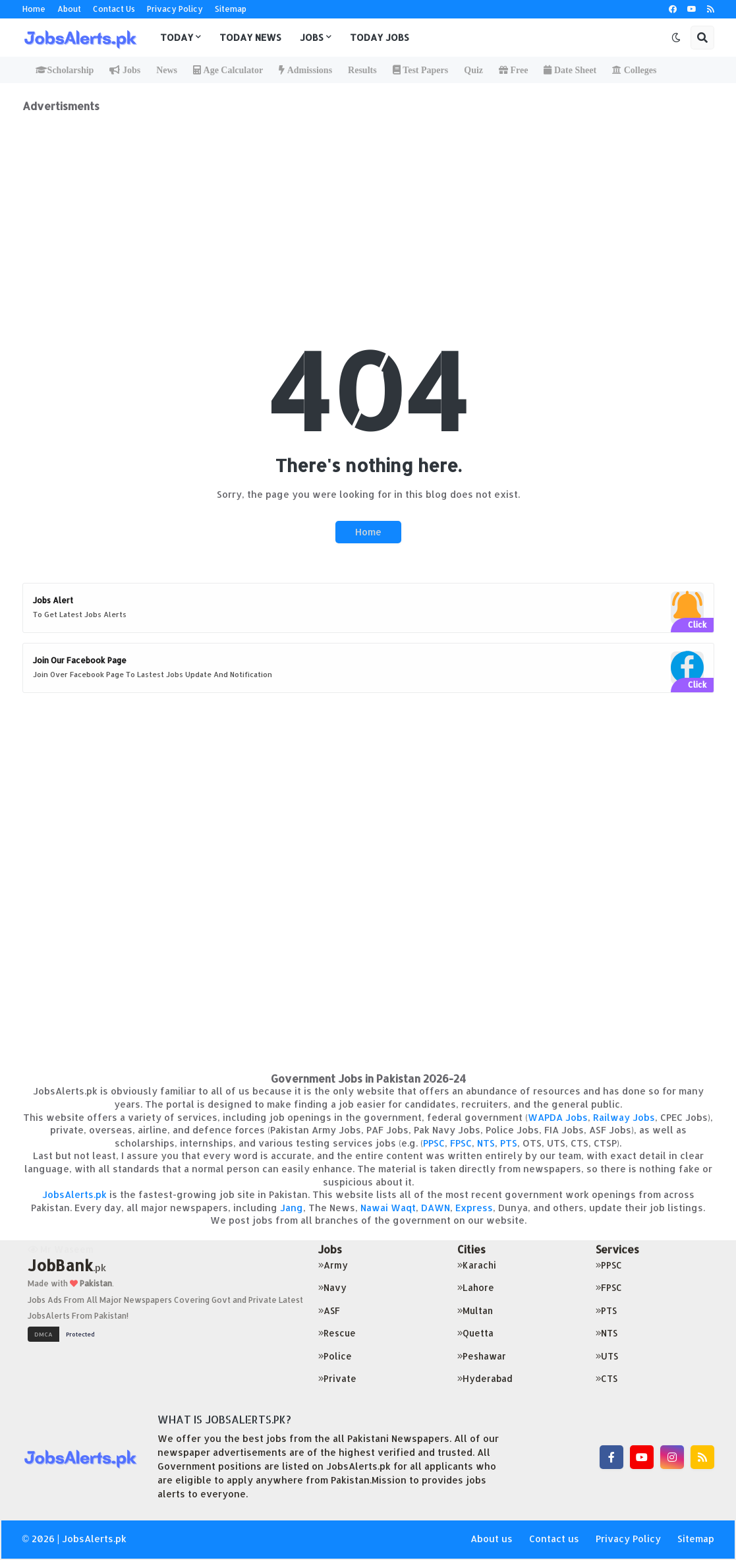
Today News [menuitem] (250, 37)
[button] (676, 37)
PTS (508, 1143)
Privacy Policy (175, 9)
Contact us (554, 1538)
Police (335, 1356)
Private (337, 1378)
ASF (329, 1310)
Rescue (337, 1332)
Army (333, 1265)
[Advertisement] (368, 205)
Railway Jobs (624, 1117)
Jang (291, 1207)
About (69, 9)
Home (33, 9)
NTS (486, 1143)
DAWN (435, 1207)
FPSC (461, 1143)
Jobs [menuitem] (312, 37)
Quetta (475, 1332)
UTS (607, 1356)
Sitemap (230, 9)
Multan (475, 1310)
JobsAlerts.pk (74, 1194)
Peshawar (481, 1356)
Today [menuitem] (176, 37)
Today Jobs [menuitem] (379, 37)
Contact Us (114, 9)
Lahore (475, 1287)
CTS (606, 1378)
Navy (332, 1287)
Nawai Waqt (388, 1207)
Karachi (476, 1265)
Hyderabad (485, 1378)
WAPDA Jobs (558, 1117)
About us (491, 1538)
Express (474, 1207)
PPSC (434, 1143)
